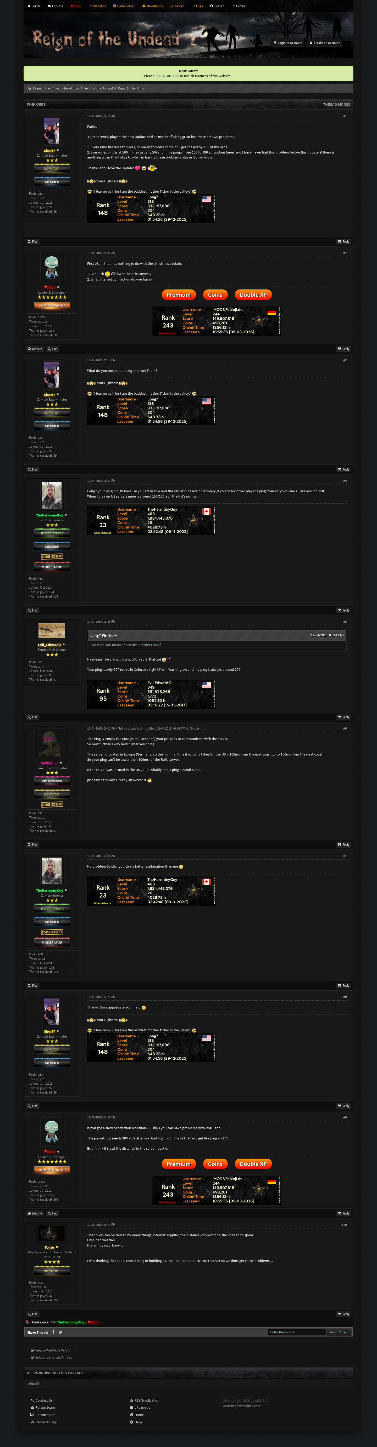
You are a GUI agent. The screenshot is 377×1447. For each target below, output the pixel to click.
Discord (177, 6)
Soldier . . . (197, 728)
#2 (345, 253)
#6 (345, 728)
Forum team (42, 1407)
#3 (345, 360)
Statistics (97, 6)
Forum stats (42, 1414)
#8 (345, 997)
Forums (55, 6)
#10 (344, 1224)
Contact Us (41, 1400)
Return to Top (43, 1422)
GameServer (124, 6)
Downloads (152, 6)
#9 (345, 1117)
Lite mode (139, 1407)
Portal (33, 6)
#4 (345, 480)
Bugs (121, 88)
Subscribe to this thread (54, 1357)
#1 (345, 116)
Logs (197, 6)
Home (136, 1414)
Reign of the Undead (98, 88)
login (175, 75)
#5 (345, 621)
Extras (238, 6)
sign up (160, 75)
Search (217, 6)
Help (135, 1422)
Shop (75, 6)
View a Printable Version (54, 1350)
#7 (345, 856)
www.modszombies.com (242, 1405)
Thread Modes (336, 104)
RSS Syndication (144, 1400)
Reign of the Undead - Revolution (56, 88)
